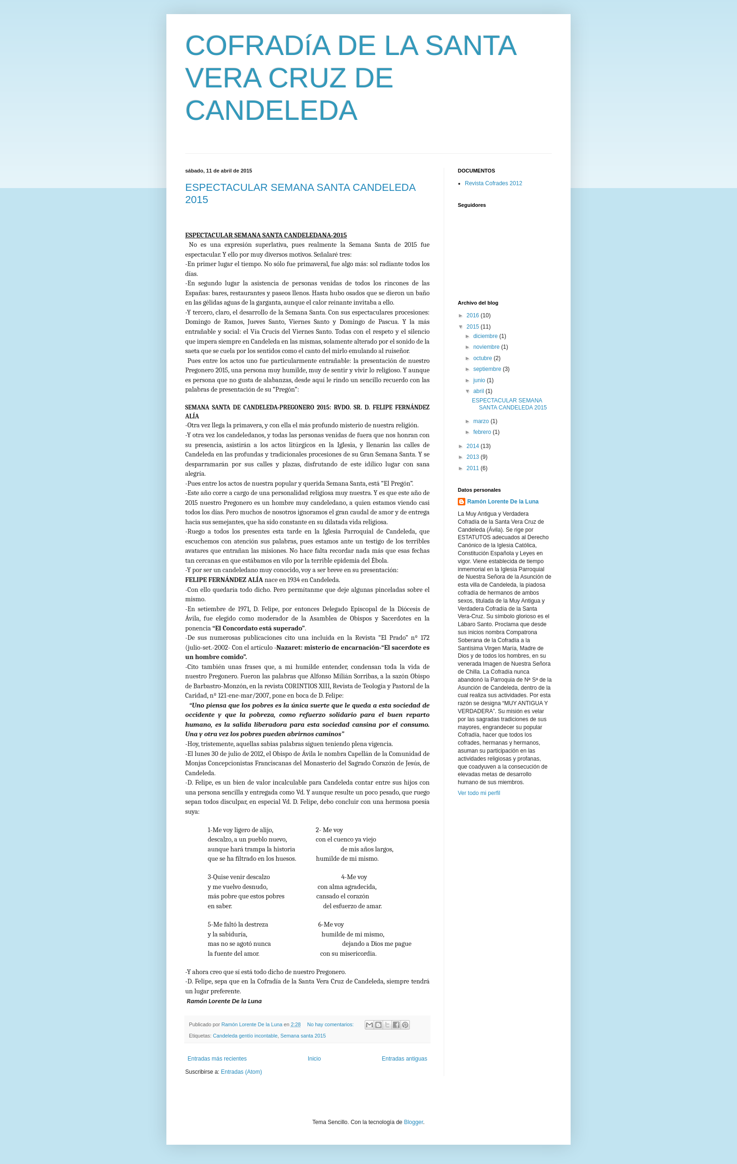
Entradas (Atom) (241, 1072)
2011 (474, 468)
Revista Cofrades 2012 (493, 183)
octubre (483, 358)
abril (479, 391)
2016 (474, 315)
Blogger (413, 1122)
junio (480, 380)
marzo (482, 421)
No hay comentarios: (331, 1024)
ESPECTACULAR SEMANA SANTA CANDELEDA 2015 (509, 403)
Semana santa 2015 (303, 1035)
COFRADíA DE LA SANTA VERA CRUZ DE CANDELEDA (350, 78)
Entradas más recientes (217, 1058)
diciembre (486, 336)
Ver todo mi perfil (479, 793)
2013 (474, 457)
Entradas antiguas (404, 1058)
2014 (474, 446)
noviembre (487, 347)
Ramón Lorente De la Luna (503, 501)
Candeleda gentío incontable (245, 1035)
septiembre (488, 369)
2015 (474, 326)
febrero (483, 432)
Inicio (314, 1058)
